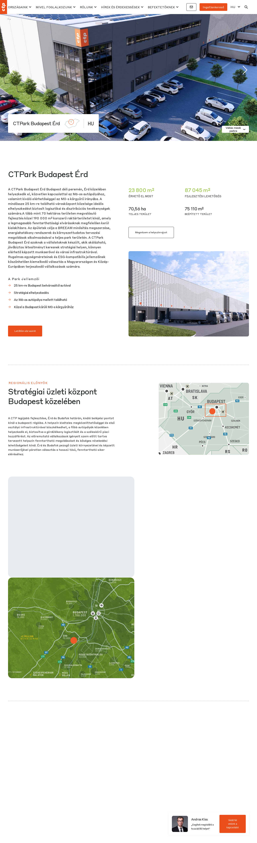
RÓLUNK (86, 7)
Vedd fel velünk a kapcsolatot (232, 824)
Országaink (18, 7)
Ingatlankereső (213, 7)
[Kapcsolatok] (191, 7)
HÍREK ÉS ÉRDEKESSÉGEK (120, 7)
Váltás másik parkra (236, 129)
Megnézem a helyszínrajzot (151, 232)
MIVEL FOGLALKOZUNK (54, 7)
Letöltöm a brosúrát (25, 330)
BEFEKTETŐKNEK (161, 7)
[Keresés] (246, 7)
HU (232, 7)
